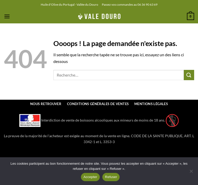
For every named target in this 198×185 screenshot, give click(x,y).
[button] (7, 16)
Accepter (90, 177)
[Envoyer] (189, 75)
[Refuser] (191, 173)
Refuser (111, 177)
